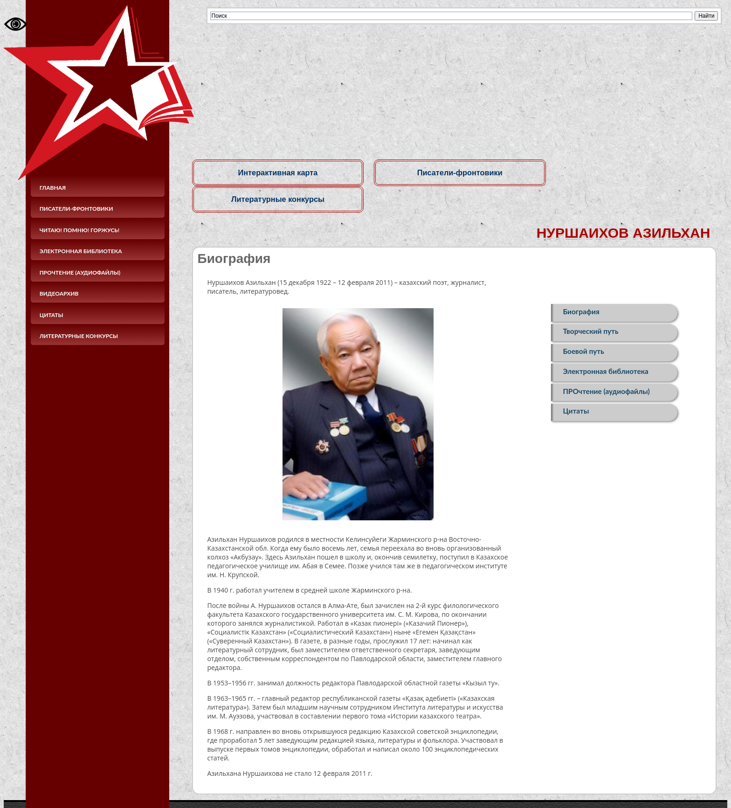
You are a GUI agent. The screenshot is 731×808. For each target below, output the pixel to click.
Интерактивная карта (276, 172)
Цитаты (51, 314)
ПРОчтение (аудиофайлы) (80, 272)
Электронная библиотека (81, 251)
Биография (581, 285)
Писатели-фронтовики (76, 208)
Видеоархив (59, 293)
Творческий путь (590, 306)
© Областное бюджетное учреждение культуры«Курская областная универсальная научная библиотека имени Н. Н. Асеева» (325, 788)
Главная (53, 187)
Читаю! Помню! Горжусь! (79, 230)
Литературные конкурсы (79, 335)
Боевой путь (583, 327)
